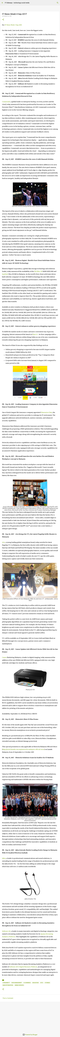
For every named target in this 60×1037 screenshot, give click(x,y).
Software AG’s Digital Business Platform (23, 967)
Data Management (17, 982)
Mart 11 (35, 334)
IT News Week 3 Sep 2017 (13, 25)
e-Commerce (27, 982)
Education (35, 982)
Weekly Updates (19, 985)
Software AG (6, 931)
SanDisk (5, 274)
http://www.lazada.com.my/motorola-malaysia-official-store (23, 749)
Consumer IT (6, 982)
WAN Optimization (8, 985)
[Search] (58, 3)
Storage (47, 982)
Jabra (4, 858)
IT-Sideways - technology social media (17, 3)
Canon (4, 657)
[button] (3, 19)
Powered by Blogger (30, 1034)
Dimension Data (46, 412)
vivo (3, 542)
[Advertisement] (30, 1016)
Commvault (6, 102)
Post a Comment (8, 998)
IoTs (41, 982)
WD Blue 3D (38, 271)
